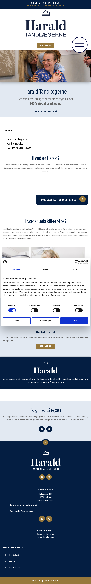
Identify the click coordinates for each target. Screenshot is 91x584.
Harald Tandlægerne (45, 537)
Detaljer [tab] (45, 269)
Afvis (16, 321)
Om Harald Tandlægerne (22, 511)
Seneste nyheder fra (46, 534)
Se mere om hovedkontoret (23, 505)
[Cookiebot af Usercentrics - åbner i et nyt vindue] (76, 262)
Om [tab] (75, 269)
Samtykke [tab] (16, 269)
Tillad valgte (45, 321)
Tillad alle (74, 321)
